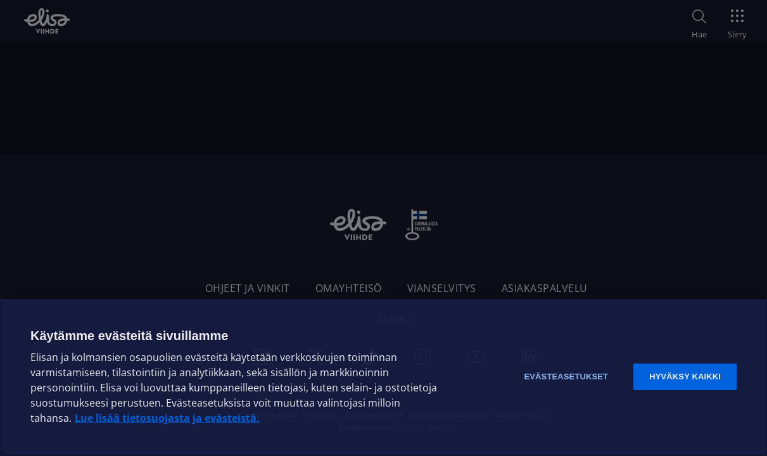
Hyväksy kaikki (685, 376)
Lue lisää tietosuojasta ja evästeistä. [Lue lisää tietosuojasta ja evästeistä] (167, 418)
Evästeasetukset (566, 376)
